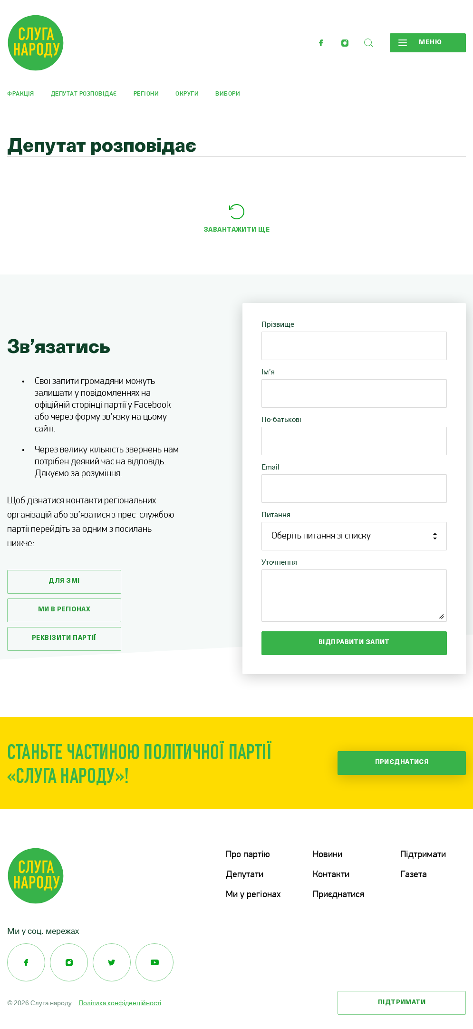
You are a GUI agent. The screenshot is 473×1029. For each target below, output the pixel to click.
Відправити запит (354, 642)
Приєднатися (402, 762)
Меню (420, 42)
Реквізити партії (64, 638)
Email (270, 466)
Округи (187, 94)
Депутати (244, 875)
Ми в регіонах (64, 610)
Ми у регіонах (253, 895)
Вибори (227, 94)
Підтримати (423, 855)
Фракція (20, 94)
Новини (327, 855)
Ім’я (268, 371)
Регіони (146, 94)
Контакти (331, 875)
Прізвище (277, 324)
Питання (275, 514)
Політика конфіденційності (119, 1003)
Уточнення (279, 562)
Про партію (248, 855)
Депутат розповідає (84, 94)
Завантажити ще (236, 230)
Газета (413, 875)
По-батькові (281, 419)
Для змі (63, 581)
